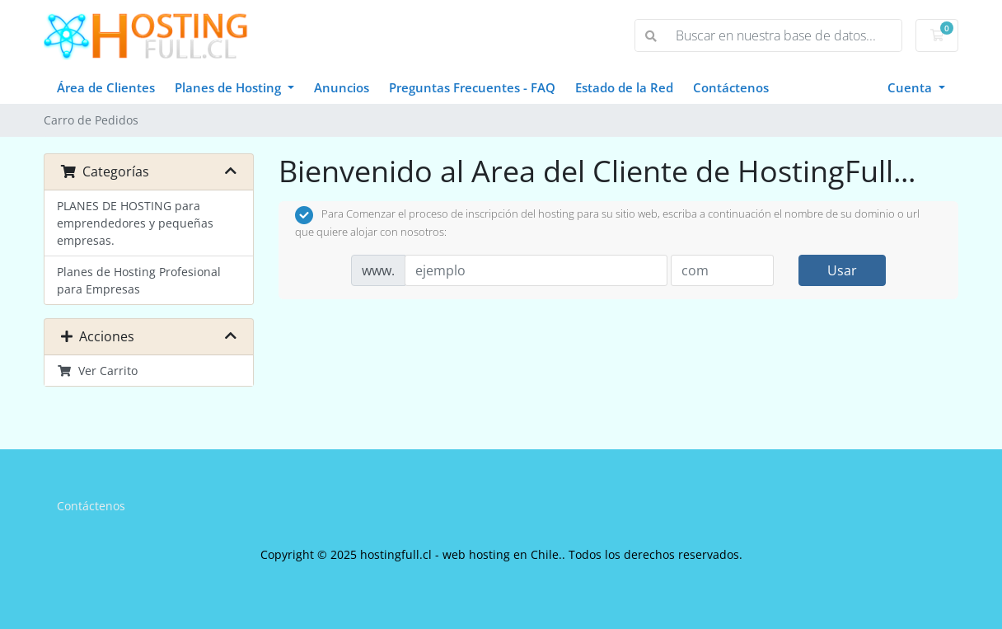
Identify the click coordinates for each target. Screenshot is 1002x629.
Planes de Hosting (229, 87)
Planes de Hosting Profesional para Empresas (139, 280)
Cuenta (911, 87)
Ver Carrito (97, 370)
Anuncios (341, 87)
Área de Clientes (106, 87)
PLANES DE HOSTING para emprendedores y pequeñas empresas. (135, 223)
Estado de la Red (624, 87)
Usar (842, 270)
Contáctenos (731, 87)
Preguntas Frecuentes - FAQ (472, 87)
